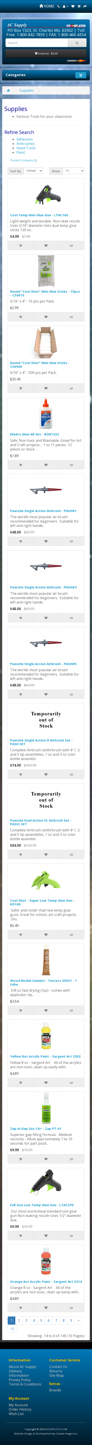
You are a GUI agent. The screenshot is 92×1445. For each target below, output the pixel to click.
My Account (18, 1405)
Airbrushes (25, 143)
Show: (56, 171)
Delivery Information (19, 1373)
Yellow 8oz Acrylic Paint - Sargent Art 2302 (45, 1056)
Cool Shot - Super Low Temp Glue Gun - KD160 (42, 902)
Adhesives (24, 139)
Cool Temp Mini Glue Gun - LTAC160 (39, 215)
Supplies (26, 90)
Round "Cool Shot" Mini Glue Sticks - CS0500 (39, 365)
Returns (55, 1371)
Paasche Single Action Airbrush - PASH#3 (43, 587)
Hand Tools (25, 148)
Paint (20, 152)
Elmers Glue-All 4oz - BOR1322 (34, 434)
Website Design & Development (33, 1433)
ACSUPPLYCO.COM (56, 1429)
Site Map (56, 1375)
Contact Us (58, 1366)
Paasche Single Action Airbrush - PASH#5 (43, 664)
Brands (55, 1390)
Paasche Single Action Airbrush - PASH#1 (43, 511)
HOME (46, 6)
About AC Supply (22, 1366)
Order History (20, 1409)
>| (12, 1328)
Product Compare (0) (24, 160)
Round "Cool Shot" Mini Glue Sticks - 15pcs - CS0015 (45, 293)
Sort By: (15, 171)
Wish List (16, 1413)
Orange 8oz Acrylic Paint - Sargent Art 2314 (46, 1281)
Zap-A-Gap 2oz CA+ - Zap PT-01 (36, 1128)
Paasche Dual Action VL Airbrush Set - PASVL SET (41, 822)
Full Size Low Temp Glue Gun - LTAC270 (42, 1205)
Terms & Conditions (25, 1384)
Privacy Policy (20, 1379)
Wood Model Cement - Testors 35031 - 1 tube (43, 982)
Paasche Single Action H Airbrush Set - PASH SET (41, 742)
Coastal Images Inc (66, 1433)
